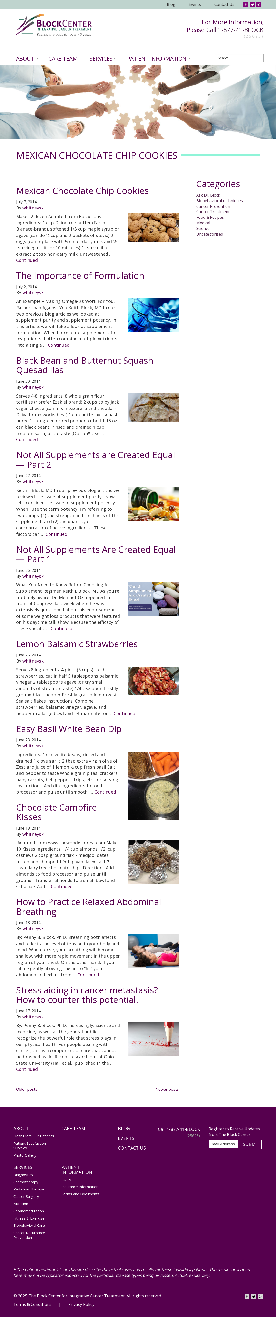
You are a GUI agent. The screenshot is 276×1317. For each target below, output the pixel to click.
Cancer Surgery (26, 1196)
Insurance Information (79, 1186)
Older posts (26, 1089)
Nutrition (20, 1203)
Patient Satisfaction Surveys (29, 1146)
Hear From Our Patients (33, 1136)
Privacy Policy (81, 1304)
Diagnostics (23, 1174)
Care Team (63, 58)
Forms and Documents (80, 1193)
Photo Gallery (24, 1155)
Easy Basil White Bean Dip (69, 729)
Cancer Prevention (213, 206)
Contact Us (224, 4)
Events (195, 4)
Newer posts (167, 1089)
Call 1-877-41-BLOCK (235, 30)
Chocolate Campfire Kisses (56, 812)
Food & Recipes (210, 217)
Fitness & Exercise (29, 1218)
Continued (27, 260)
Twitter (252, 4)
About (27, 58)
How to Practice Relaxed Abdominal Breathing (88, 906)
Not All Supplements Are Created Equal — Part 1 (96, 554)
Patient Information (158, 58)
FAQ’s (66, 1179)
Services (103, 58)
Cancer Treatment (213, 211)
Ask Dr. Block (208, 195)
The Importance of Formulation (80, 276)
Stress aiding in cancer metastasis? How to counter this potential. (87, 995)
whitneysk (33, 208)
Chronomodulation (28, 1210)
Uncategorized (209, 234)
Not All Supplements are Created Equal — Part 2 (95, 460)
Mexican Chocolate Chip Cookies (82, 191)
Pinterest (258, 4)
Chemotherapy (25, 1182)
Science (203, 228)
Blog (171, 4)
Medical (203, 223)
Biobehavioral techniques (219, 200)
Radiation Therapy (28, 1189)
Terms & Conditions (32, 1304)
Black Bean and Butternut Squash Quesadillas (84, 365)
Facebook (245, 4)
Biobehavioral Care (29, 1225)
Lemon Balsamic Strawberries (77, 644)
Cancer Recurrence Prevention (29, 1235)
